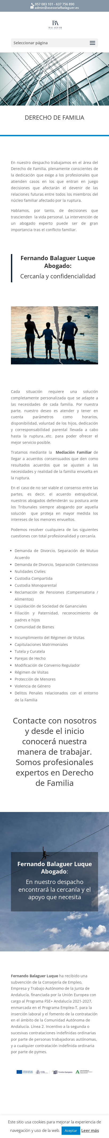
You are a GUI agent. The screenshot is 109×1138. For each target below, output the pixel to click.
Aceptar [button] (71, 1130)
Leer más (90, 1130)
